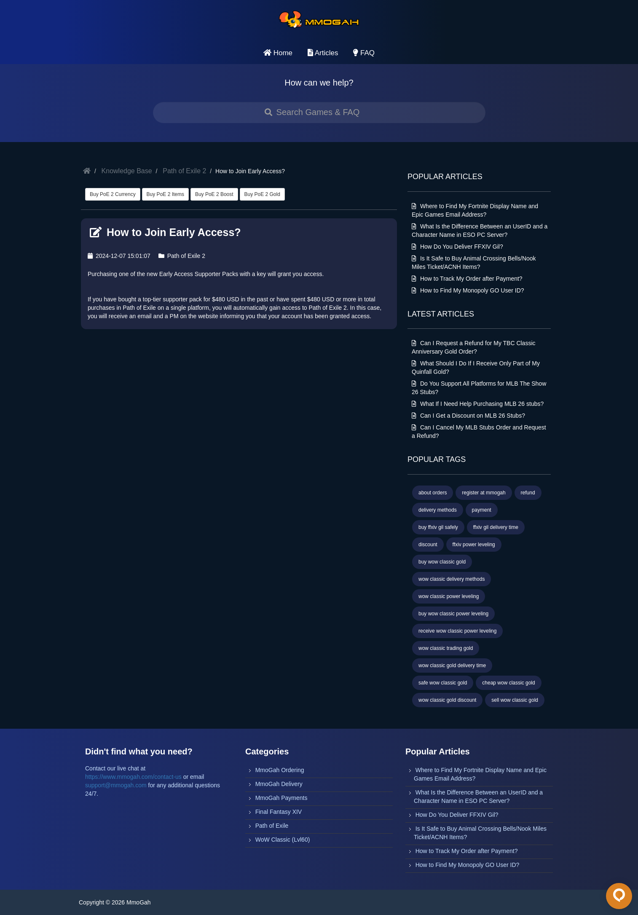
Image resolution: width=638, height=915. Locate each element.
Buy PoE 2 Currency (113, 194)
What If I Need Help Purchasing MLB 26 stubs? (478, 403)
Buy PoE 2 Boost (214, 194)
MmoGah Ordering (279, 770)
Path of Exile (272, 825)
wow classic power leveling (448, 596)
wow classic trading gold (445, 648)
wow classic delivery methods (451, 579)
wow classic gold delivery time (452, 665)
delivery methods (437, 510)
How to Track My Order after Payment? (467, 278)
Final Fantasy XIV (278, 811)
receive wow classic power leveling (457, 631)
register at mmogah (483, 493)
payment (481, 510)
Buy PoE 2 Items (165, 194)
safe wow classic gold (442, 683)
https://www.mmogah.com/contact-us (133, 776)
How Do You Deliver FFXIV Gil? (457, 246)
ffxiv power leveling (474, 544)
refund (528, 493)
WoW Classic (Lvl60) (282, 839)
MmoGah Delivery (279, 784)
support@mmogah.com (116, 785)
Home (277, 53)
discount (427, 544)
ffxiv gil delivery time (495, 527)
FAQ (364, 53)
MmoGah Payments (281, 797)
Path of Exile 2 (184, 170)
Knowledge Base (127, 170)
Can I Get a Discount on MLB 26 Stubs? (468, 415)
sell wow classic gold (514, 700)
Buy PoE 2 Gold (262, 194)
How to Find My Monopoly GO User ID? (468, 290)
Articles (323, 53)
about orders (432, 493)
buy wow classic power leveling (453, 614)
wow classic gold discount (447, 700)
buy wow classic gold (442, 562)
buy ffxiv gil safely (438, 527)
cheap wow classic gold (508, 683)
